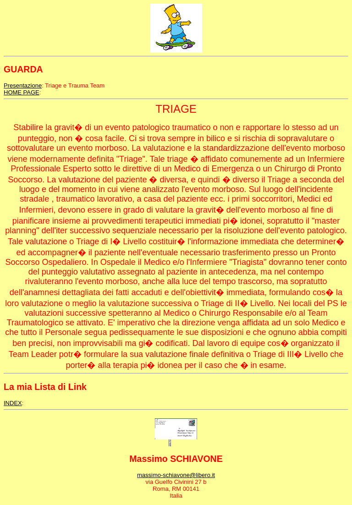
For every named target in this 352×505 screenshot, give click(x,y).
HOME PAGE (21, 92)
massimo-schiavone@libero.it (176, 475)
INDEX (13, 403)
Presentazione (23, 85)
